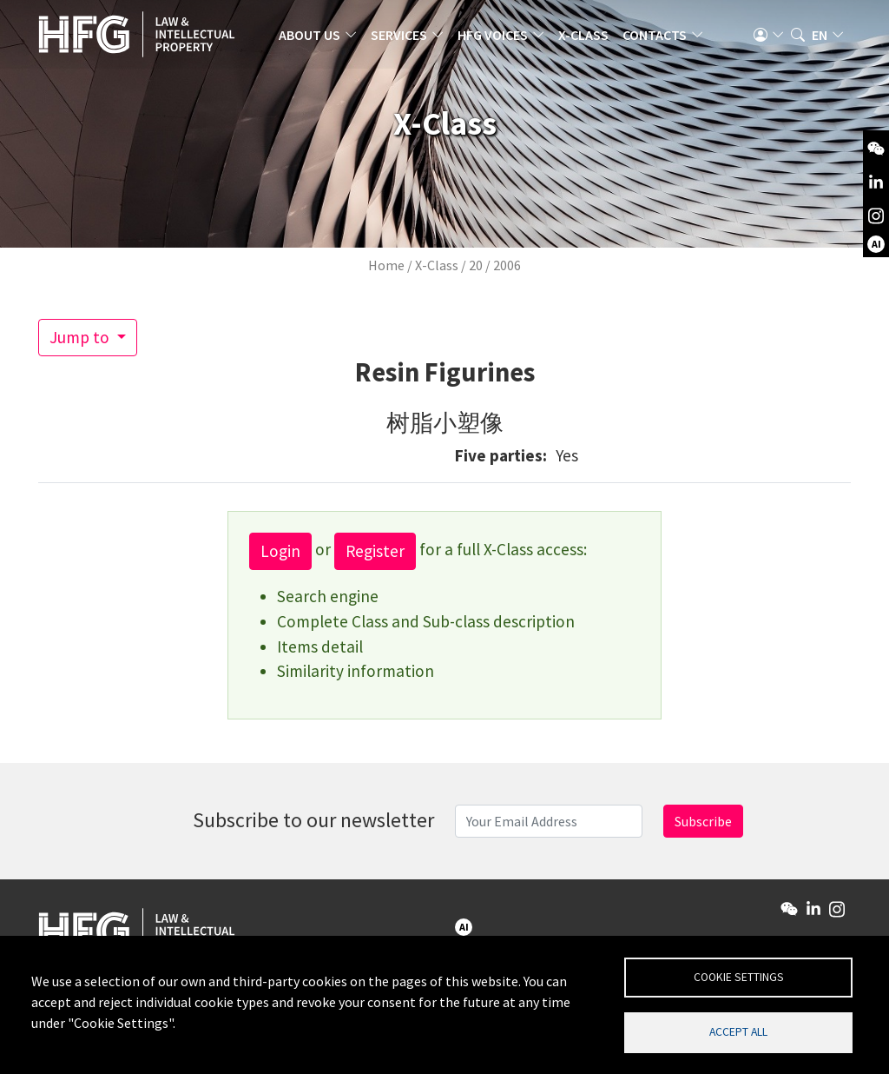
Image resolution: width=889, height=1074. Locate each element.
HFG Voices (503, 39)
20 (476, 265)
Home (386, 265)
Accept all (738, 1031)
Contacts (665, 39)
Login (280, 550)
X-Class (594, 39)
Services (409, 39)
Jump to (81, 337)
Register (375, 550)
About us (320, 39)
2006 (507, 265)
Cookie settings (739, 974)
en (819, 39)
